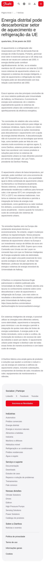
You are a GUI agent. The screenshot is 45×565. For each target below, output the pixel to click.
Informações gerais (14, 548)
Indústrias (10, 413)
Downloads (10, 470)
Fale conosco (11, 485)
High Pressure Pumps (15, 506)
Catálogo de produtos (15, 518)
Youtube (34, 396)
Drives (8, 499)
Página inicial (6, 13)
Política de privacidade (15, 537)
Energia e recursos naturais (17, 429)
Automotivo (10, 418)
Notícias (21, 13)
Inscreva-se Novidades (22, 403)
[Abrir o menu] (41, 3)
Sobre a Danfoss (14, 524)
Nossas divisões (13, 491)
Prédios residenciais (14, 452)
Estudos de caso (13, 474)
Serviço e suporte (14, 462)
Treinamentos (11, 481)
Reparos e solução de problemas (20, 477)
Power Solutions (13, 514)
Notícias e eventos (14, 528)
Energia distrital (12, 425)
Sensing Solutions (13, 510)
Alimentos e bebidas (14, 433)
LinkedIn (9, 396)
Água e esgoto (12, 456)
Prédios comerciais (14, 421)
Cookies (9, 554)
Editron (9, 503)
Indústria (9, 437)
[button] (29, 3)
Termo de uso (11, 542)
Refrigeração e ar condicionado (19, 448)
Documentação (12, 466)
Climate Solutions (13, 495)
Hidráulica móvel (13, 445)
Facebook (24, 396)
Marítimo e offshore (14, 441)
